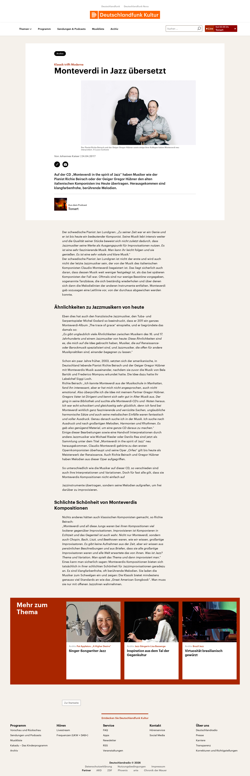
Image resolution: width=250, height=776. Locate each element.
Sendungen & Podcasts (71, 29)
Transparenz (203, 745)
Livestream (63, 730)
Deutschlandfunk (110, 6)
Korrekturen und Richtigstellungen (217, 750)
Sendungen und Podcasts (25, 735)
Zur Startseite (71, 702)
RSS (105, 745)
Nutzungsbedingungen (132, 766)
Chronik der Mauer (155, 770)
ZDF (109, 770)
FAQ (105, 730)
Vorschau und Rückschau (25, 730)
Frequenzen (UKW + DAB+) (72, 735)
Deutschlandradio (206, 730)
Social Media (157, 735)
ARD (99, 770)
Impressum (158, 766)
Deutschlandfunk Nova (136, 6)
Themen (24, 29)
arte (135, 770)
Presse (200, 735)
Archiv (114, 29)
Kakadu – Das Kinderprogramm (29, 745)
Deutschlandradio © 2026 (125, 762)
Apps (106, 735)
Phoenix (123, 770)
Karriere (200, 740)
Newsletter (109, 740)
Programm (44, 29)
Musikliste (98, 29)
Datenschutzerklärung (98, 766)
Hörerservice (157, 730)
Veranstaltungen (113, 750)
